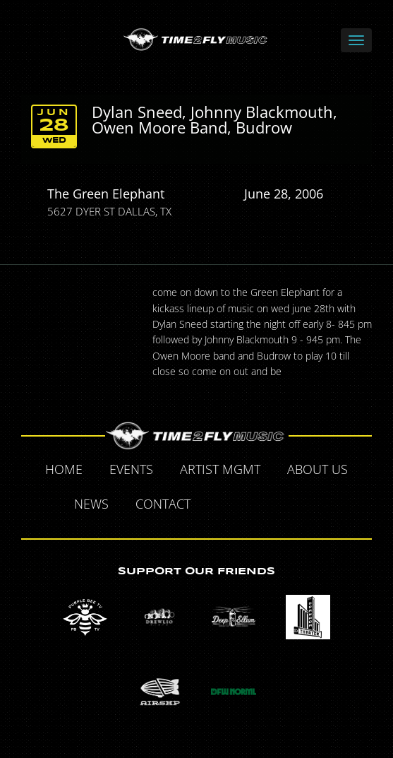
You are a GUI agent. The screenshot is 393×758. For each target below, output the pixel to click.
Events (131, 469)
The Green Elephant (105, 193)
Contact (163, 503)
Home (64, 469)
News (91, 503)
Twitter (252, 506)
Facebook (220, 506)
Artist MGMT (220, 469)
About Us (317, 469)
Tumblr (285, 506)
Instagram (317, 506)
